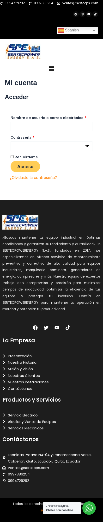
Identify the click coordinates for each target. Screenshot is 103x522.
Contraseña (32, 137)
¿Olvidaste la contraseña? (33, 177)
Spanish (68, 30)
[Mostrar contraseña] (87, 146)
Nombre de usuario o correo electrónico (51, 117)
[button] (51, 69)
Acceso (25, 166)
